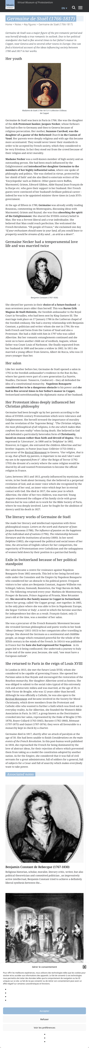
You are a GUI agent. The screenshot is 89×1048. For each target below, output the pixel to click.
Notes (18, 24)
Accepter (44, 1010)
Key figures (30, 24)
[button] (84, 966)
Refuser (44, 1019)
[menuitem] (64, 8)
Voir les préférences (44, 1027)
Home (8, 24)
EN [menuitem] (63, 8)
